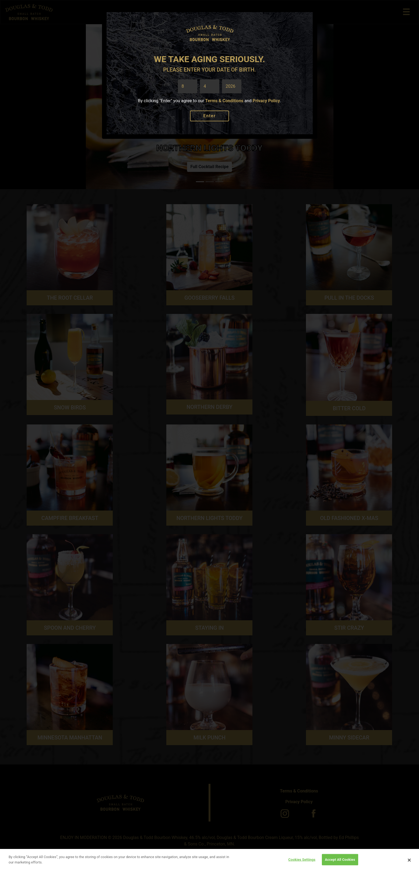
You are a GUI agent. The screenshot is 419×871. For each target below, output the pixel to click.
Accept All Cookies (340, 862)
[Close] (409, 862)
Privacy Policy (266, 100)
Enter (209, 115)
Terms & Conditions (224, 100)
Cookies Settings (301, 862)
